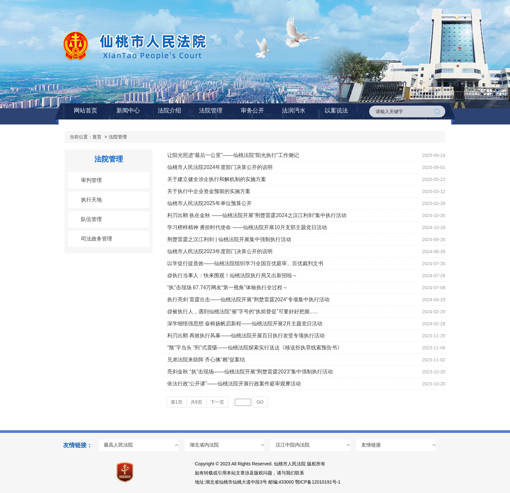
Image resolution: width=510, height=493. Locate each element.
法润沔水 (293, 110)
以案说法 (336, 110)
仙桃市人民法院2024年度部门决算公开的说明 (220, 167)
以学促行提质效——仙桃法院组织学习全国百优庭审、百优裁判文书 (245, 263)
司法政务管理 (96, 238)
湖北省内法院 (204, 445)
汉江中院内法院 (292, 445)
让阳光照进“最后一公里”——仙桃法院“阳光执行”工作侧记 (233, 155)
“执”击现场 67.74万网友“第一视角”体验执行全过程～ (227, 287)
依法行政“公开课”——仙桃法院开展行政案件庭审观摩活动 (234, 383)
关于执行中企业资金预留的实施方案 (208, 191)
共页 (196, 402)
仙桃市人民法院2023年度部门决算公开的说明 (220, 251)
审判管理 (91, 180)
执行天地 (91, 199)
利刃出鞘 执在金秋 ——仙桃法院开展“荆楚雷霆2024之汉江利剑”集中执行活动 (256, 215)
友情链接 (371, 445)
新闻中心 (128, 110)
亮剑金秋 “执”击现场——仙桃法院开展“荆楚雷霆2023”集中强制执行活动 (250, 371)
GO (260, 402)
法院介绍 (169, 110)
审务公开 (252, 110)
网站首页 (85, 110)
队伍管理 (91, 219)
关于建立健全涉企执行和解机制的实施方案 (216, 179)
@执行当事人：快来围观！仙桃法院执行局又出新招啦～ (232, 275)
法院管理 (210, 110)
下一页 (217, 402)
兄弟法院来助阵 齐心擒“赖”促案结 (206, 359)
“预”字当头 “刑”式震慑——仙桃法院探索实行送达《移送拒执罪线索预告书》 (254, 347)
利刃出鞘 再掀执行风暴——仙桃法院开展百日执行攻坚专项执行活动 (246, 335)
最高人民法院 (118, 445)
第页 (176, 402)
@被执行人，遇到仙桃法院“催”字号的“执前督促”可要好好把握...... (242, 311)
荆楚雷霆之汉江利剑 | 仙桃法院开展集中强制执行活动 (229, 239)
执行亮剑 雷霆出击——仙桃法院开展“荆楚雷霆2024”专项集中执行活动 (248, 299)
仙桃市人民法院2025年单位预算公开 (209, 203)
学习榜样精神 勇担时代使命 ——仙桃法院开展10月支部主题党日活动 (247, 227)
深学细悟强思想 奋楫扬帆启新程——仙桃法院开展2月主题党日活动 (244, 323)
